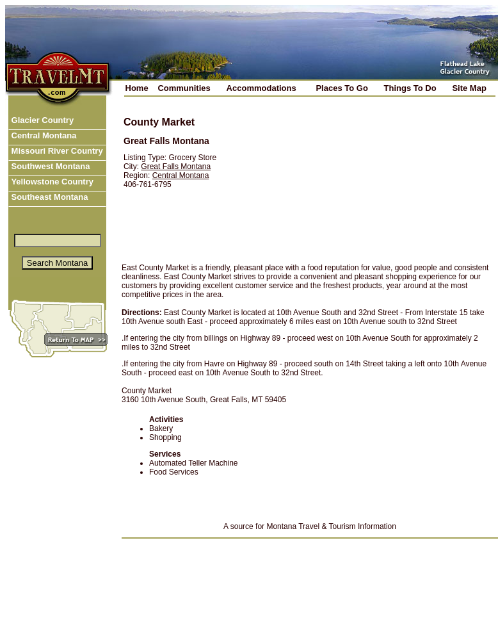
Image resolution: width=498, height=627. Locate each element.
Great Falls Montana (176, 166)
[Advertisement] (366, 181)
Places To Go (341, 88)
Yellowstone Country (51, 181)
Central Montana (42, 135)
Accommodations (261, 88)
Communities (183, 88)
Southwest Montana (49, 166)
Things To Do (410, 88)
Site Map (469, 88)
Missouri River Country (56, 151)
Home (137, 88)
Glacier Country (41, 120)
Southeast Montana (48, 197)
